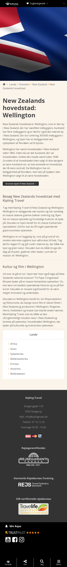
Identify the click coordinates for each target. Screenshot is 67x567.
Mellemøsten (17, 373)
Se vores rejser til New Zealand (20, 183)
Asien (13, 349)
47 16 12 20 (38, 422)
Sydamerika (16, 354)
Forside (8, 563)
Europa (14, 363)
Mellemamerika (19, 359)
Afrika (13, 343)
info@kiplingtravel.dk (36, 416)
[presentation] (64, 3)
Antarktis (15, 368)
